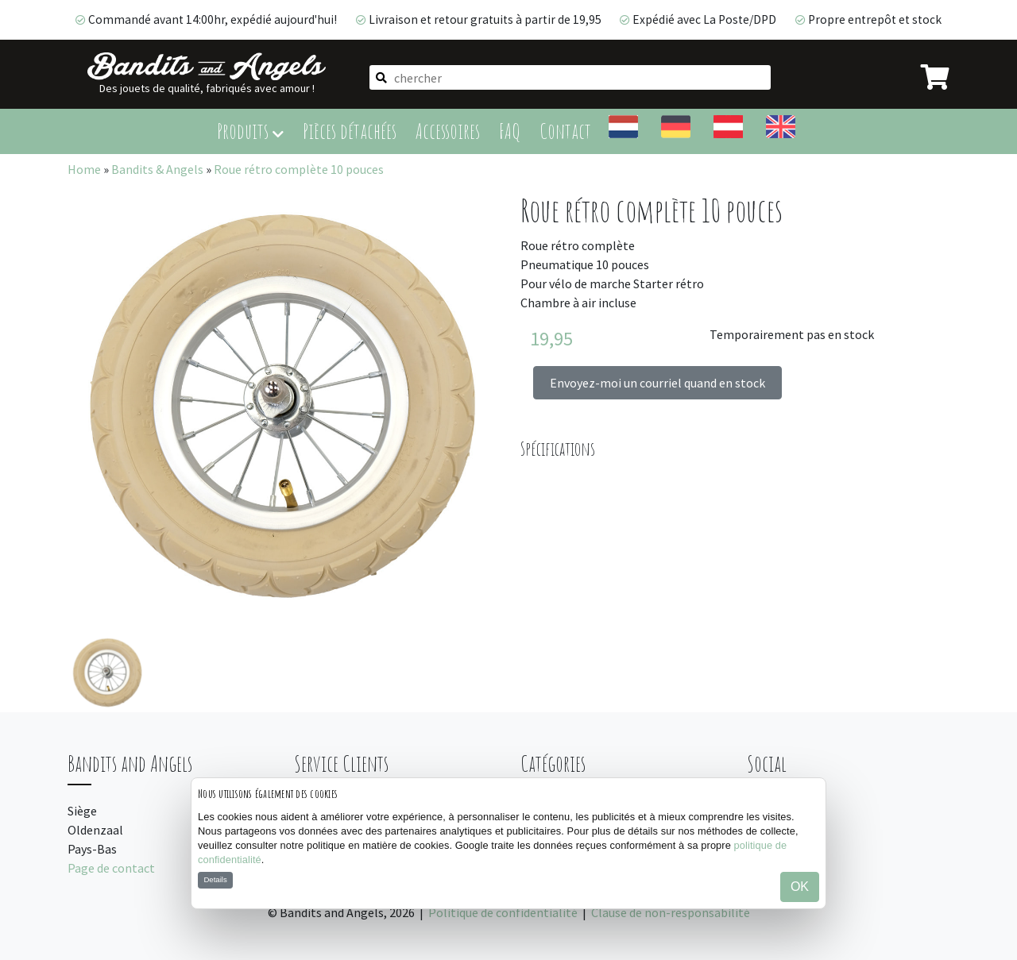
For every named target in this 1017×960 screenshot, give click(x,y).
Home (84, 169)
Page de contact (111, 868)
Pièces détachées (349, 131)
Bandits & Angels (157, 169)
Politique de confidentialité (503, 912)
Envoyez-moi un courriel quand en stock (657, 383)
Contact (565, 131)
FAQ (509, 131)
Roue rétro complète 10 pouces (299, 169)
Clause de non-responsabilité (670, 912)
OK (800, 886)
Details (214, 879)
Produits (250, 131)
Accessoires (448, 131)
